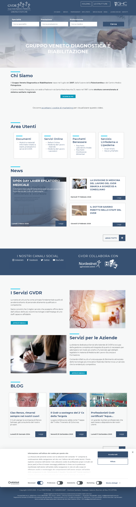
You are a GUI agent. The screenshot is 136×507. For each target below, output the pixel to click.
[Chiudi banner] (132, 472)
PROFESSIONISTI (75, 12)
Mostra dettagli (112, 503)
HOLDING (86, 4)
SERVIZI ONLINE (97, 12)
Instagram (13, 260)
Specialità (16, 20)
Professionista (76, 20)
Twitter (42, 260)
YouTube (60, 260)
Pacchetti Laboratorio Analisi (83, 147)
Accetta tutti (113, 474)
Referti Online (54, 143)
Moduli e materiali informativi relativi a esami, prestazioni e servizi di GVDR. (27, 146)
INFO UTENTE (86, 12)
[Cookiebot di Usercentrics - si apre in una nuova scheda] (13, 502)
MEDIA (105, 12)
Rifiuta (112, 481)
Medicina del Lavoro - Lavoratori (56, 150)
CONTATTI (125, 12)
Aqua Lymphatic (111, 151)
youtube (54, 260)
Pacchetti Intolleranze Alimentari (81, 152)
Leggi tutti (115, 238)
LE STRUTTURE (100, 4)
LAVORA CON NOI (115, 12)
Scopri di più (109, 149)
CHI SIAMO (57, 12)
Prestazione (46, 20)
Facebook (27, 260)
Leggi (61, 224)
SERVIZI (65, 12)
